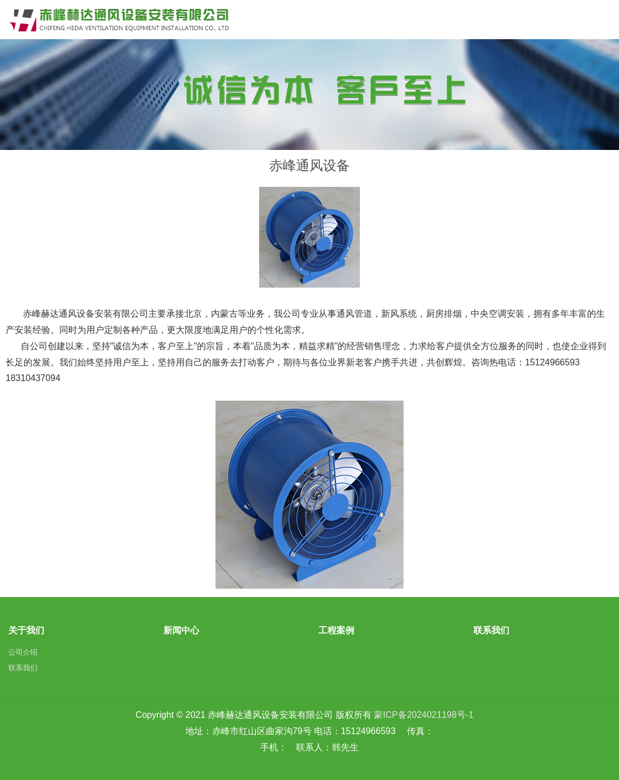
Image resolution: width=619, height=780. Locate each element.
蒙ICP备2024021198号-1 (423, 715)
